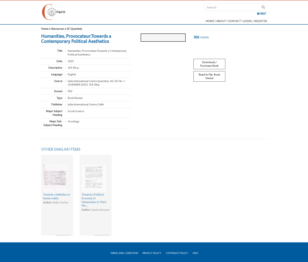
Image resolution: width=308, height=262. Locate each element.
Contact (234, 21)
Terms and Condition (124, 253)
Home (209, 21)
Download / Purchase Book (209, 62)
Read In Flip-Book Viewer (209, 74)
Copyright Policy (177, 253)
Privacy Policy (152, 253)
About (221, 21)
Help (195, 253)
